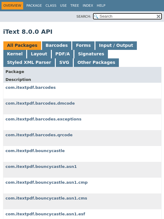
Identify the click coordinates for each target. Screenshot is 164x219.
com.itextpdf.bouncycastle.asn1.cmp (46, 182)
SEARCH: (84, 17)
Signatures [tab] (91, 53)
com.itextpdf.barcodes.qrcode (39, 135)
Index (88, 6)
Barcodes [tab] (57, 45)
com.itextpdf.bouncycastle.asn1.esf (45, 214)
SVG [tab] (64, 62)
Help (101, 6)
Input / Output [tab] (116, 45)
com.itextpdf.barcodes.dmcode (40, 103)
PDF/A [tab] (62, 53)
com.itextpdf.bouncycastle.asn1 (41, 166)
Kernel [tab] (15, 53)
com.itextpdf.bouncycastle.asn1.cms (46, 198)
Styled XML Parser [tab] (29, 62)
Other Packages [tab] (96, 62)
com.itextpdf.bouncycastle (35, 150)
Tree (74, 6)
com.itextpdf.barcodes (30, 87)
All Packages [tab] (22, 45)
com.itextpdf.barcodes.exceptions (43, 119)
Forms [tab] (83, 45)
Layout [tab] (39, 53)
